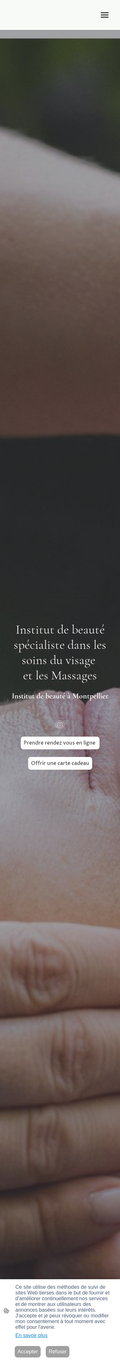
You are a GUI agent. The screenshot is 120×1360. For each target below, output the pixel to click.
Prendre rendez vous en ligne (60, 742)
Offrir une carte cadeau (60, 763)
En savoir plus (31, 1335)
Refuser (58, 1351)
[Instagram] (60, 724)
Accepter (28, 1351)
